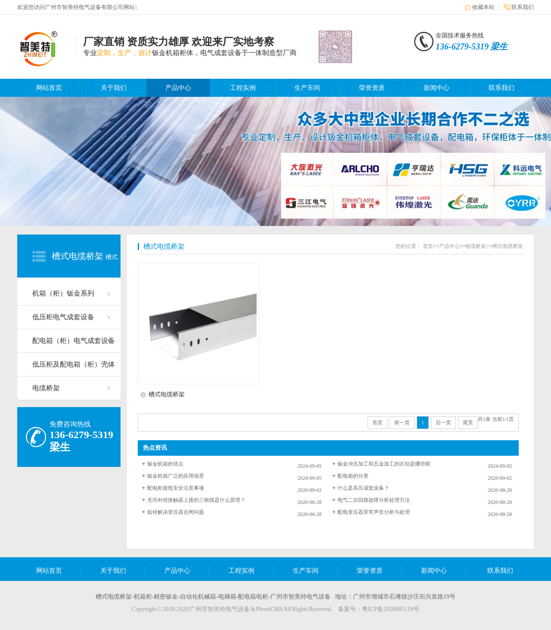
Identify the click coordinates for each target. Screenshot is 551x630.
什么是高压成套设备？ (363, 488)
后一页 (443, 423)
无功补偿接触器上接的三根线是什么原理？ (196, 500)
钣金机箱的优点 (165, 464)
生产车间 (307, 87)
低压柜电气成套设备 (63, 317)
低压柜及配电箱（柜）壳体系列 (73, 369)
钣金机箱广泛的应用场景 (175, 476)
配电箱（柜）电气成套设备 (73, 340)
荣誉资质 (372, 87)
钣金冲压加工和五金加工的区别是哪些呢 (383, 464)
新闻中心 (436, 87)
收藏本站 (483, 7)
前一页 (402, 423)
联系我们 (522, 7)
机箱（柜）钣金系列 (63, 293)
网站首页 (49, 87)
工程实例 (243, 87)
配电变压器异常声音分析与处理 (373, 512)
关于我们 (114, 87)
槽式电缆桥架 (77, 256)
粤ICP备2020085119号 (390, 609)
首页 (428, 246)
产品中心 (178, 87)
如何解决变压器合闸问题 (175, 512)
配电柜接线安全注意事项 (175, 488)
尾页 (468, 423)
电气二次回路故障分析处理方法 (373, 500)
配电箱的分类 (352, 476)
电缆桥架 (46, 388)
